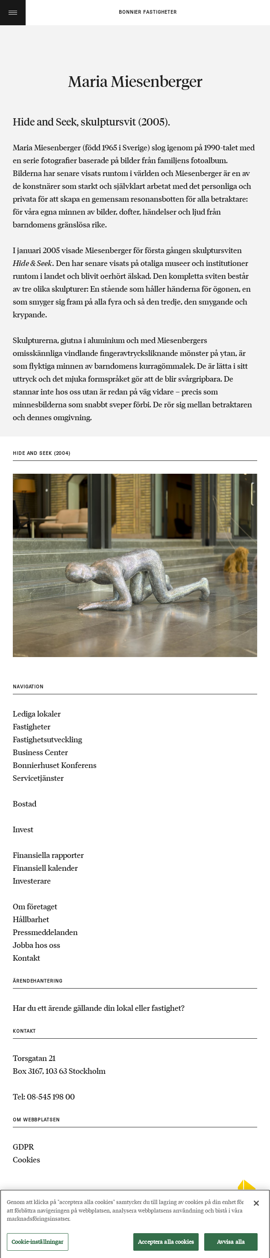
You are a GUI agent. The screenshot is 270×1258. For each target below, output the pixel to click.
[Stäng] (256, 1206)
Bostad (24, 803)
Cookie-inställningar (38, 1245)
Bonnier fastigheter (148, 12)
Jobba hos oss (36, 945)
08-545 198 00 (51, 1096)
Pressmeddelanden (45, 932)
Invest (23, 829)
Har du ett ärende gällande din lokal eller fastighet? (99, 1008)
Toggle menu (13, 12)
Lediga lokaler (37, 713)
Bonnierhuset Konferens (55, 765)
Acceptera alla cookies (166, 1245)
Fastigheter (31, 726)
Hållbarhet (31, 919)
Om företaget (35, 906)
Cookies (26, 1159)
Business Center (40, 752)
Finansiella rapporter (48, 855)
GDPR (23, 1146)
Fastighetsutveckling (47, 739)
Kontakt (26, 958)
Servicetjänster (38, 778)
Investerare (32, 881)
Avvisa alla (231, 1245)
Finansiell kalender (45, 868)
